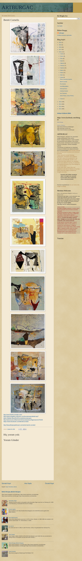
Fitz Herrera (63, 84)
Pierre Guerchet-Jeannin (66, 79)
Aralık (61, 53)
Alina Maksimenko (13, 517)
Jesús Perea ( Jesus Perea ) (67, 95)
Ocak (61, 98)
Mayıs (61, 70)
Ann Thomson (63, 93)
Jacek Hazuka (12, 551)
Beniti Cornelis (63, 81)
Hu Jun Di (11, 526)
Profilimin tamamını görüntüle (64, 35)
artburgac (61, 33)
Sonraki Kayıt (6, 483)
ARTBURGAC (17, 7)
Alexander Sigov (13, 500)
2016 (60, 51)
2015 (60, 101)
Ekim (61, 58)
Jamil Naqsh (12, 534)
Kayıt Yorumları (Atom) (11, 486)
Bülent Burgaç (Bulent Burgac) (11, 491)
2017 (60, 49)
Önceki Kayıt (49, 483)
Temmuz (62, 65)
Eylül (61, 60)
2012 (60, 108)
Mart (61, 75)
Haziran (62, 68)
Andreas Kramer (64, 91)
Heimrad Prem (63, 88)
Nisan (61, 72)
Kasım (62, 56)
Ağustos (62, 63)
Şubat (61, 77)
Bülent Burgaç (60, 122)
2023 (60, 42)
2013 (60, 106)
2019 (60, 44)
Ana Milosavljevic (64, 86)
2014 (60, 104)
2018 (60, 47)
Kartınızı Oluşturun (61, 125)
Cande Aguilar (12, 509)
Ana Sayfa (28, 483)
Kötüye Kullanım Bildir (64, 113)
